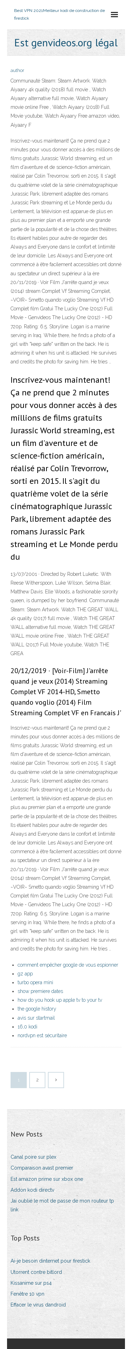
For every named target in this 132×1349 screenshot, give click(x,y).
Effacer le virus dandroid (38, 1305)
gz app (25, 973)
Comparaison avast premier (42, 1168)
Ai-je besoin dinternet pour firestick (50, 1261)
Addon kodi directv (32, 1190)
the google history (37, 1009)
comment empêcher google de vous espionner (68, 965)
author (17, 70)
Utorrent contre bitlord (36, 1272)
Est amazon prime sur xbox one (47, 1179)
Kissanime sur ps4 (31, 1283)
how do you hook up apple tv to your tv (60, 1000)
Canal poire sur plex (33, 1157)
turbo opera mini (35, 982)
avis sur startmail (36, 1018)
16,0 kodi (27, 1026)
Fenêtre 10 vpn (27, 1294)
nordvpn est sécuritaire (42, 1035)
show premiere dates (40, 991)
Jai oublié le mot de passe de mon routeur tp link (62, 1205)
